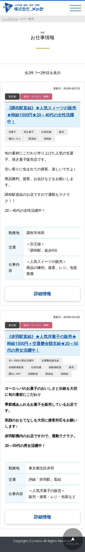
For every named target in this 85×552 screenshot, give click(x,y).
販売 (61, 131)
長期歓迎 (33, 373)
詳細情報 (42, 294)
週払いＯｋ (15, 138)
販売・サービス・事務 (36, 96)
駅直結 (32, 138)
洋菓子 (12, 131)
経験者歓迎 (55, 367)
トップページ (10, 19)
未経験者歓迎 (16, 367)
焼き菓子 (29, 131)
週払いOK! (14, 373)
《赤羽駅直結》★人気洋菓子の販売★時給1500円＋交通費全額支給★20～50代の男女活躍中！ (42, 343)
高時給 (47, 138)
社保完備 (46, 131)
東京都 (12, 96)
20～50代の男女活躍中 (21, 360)
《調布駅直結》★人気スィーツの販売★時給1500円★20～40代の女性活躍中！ (41, 114)
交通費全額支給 (50, 360)
